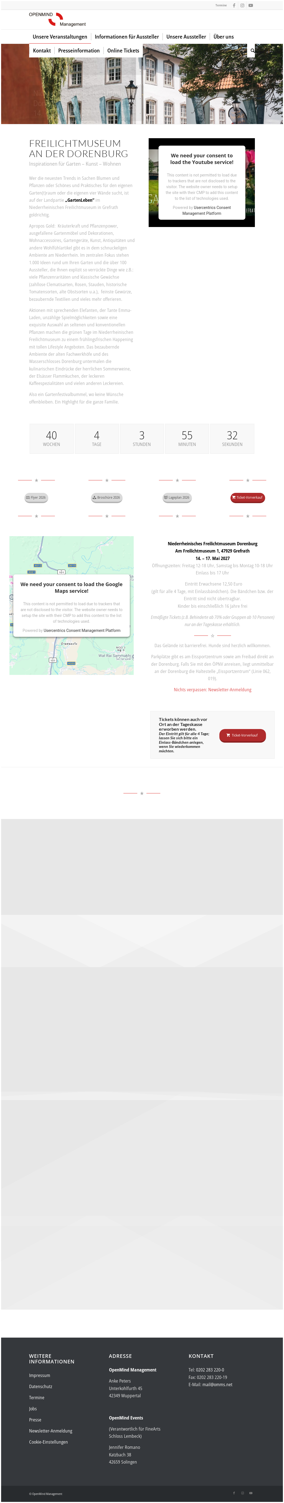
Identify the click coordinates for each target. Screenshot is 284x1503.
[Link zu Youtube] (251, 5)
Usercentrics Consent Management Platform (82, 630)
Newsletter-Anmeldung (50, 1431)
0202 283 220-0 (210, 1370)
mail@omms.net (217, 1384)
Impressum (39, 1375)
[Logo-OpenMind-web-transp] (57, 19)
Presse (35, 1420)
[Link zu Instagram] (242, 5)
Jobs (33, 1409)
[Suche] (251, 50)
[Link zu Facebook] (234, 5)
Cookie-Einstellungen (48, 1442)
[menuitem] (60, 37)
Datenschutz (40, 1386)
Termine (221, 5)
